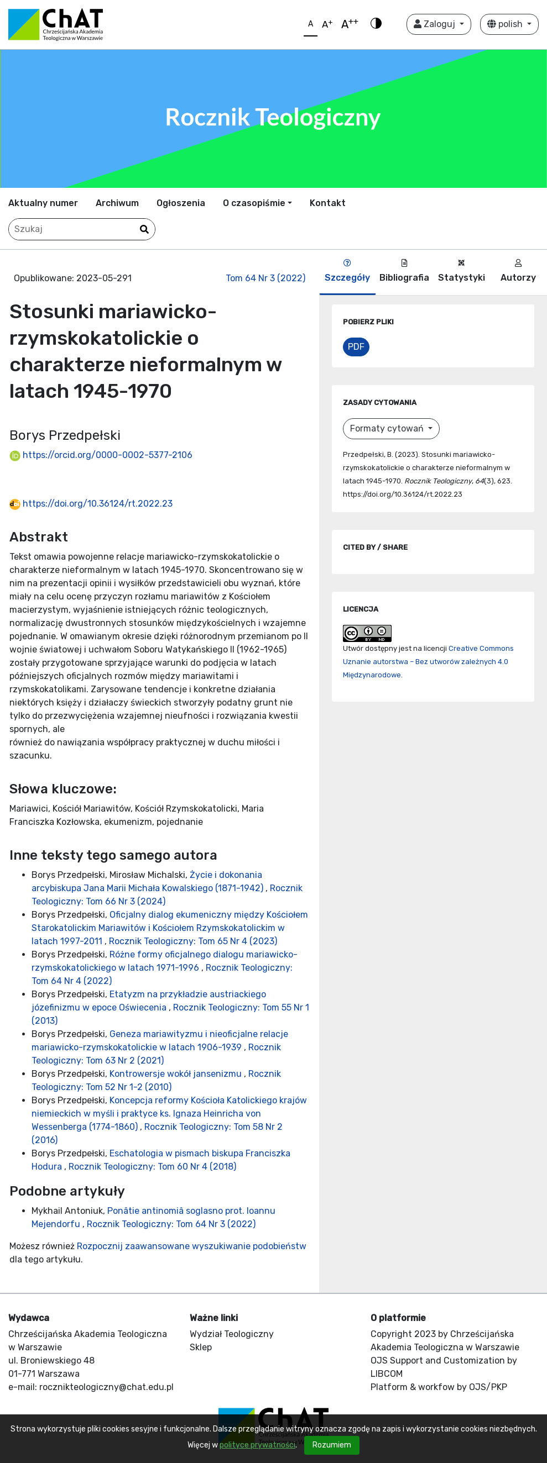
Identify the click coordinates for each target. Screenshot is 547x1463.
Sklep (201, 1347)
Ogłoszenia (181, 203)
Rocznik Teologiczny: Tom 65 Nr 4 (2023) (193, 941)
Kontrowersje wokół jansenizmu (177, 1074)
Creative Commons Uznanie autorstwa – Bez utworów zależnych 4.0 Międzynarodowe (428, 661)
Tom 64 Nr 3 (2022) (265, 278)
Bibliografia (404, 271)
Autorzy (518, 271)
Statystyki (461, 271)
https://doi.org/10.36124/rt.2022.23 (91, 503)
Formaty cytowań (388, 428)
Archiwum (117, 203)
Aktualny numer (43, 203)
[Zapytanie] (82, 229)
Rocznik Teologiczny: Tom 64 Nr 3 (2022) (171, 1224)
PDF (356, 346)
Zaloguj (435, 24)
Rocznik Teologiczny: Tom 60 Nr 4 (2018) (152, 1166)
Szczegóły (347, 271)
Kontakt (328, 203)
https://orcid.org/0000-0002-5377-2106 (100, 455)
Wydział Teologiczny (232, 1334)
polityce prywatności (257, 1445)
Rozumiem (331, 1445)
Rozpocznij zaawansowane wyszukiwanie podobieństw (191, 1246)
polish (506, 24)
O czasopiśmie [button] (254, 203)
